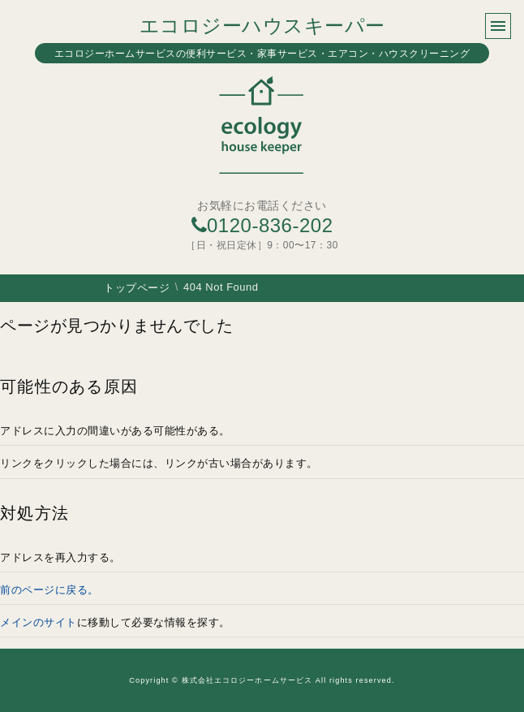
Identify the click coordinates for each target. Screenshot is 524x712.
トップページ (137, 288)
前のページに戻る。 (49, 590)
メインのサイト (38, 622)
